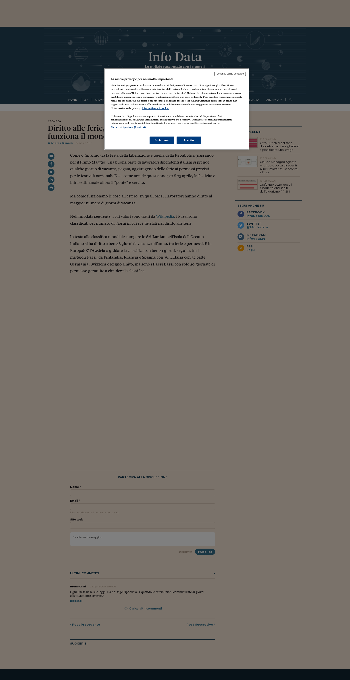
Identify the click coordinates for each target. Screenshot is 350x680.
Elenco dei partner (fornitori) (128, 127)
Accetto (189, 140)
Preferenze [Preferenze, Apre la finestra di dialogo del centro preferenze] (162, 140)
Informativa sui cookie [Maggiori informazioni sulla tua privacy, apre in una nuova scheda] (155, 108)
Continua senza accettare (230, 73)
